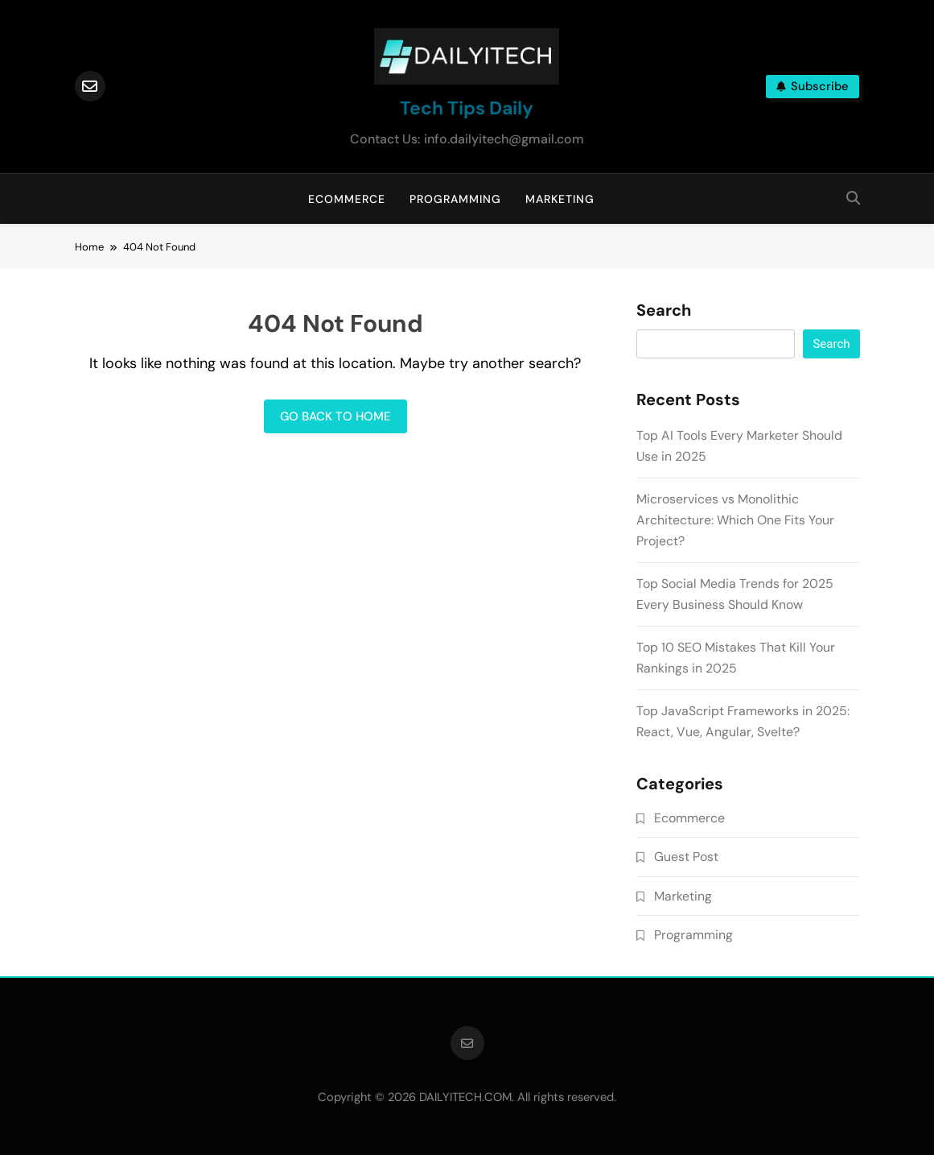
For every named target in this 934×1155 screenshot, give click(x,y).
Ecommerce (346, 199)
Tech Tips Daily (466, 108)
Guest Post (686, 856)
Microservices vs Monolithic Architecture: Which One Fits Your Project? (735, 520)
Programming (455, 199)
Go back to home (335, 416)
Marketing (560, 199)
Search (663, 311)
